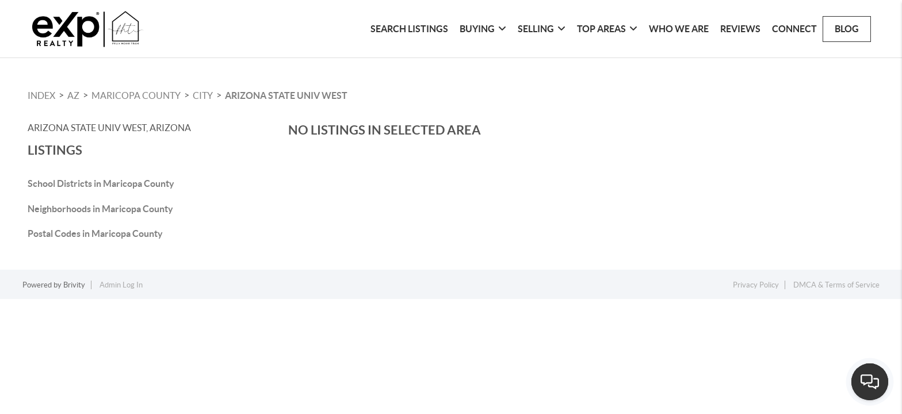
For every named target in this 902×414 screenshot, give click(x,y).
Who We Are (679, 29)
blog (847, 29)
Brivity (74, 285)
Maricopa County (136, 95)
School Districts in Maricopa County (101, 183)
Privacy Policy (756, 285)
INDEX (41, 95)
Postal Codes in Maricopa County (95, 233)
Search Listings (409, 29)
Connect (794, 29)
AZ (73, 95)
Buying (483, 29)
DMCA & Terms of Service (836, 285)
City (203, 95)
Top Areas (607, 29)
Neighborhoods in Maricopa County (100, 209)
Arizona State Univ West (286, 95)
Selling (541, 29)
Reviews (740, 29)
